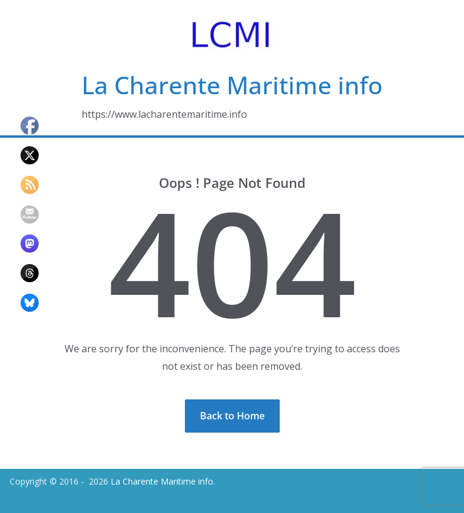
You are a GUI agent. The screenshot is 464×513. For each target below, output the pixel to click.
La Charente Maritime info (232, 85)
